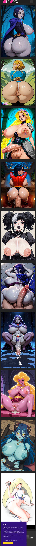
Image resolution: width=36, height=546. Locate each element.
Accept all (8, 542)
